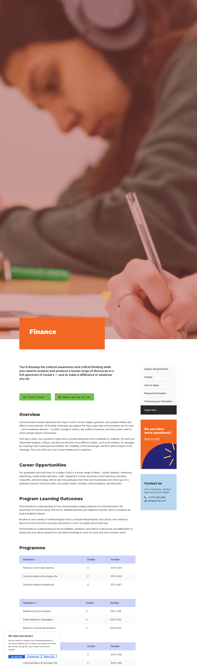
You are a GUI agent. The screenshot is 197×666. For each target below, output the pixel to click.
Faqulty (148, 377)
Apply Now (150, 410)
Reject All (33, 656)
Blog (180, 5)
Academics (133, 5)
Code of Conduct (167, 5)
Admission (97, 5)
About (84, 5)
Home (74, 5)
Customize (16, 656)
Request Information (155, 393)
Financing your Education (158, 401)
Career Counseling (115, 5)
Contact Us (190, 5)
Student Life (149, 5)
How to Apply (151, 385)
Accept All (49, 656)
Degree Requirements (156, 369)
